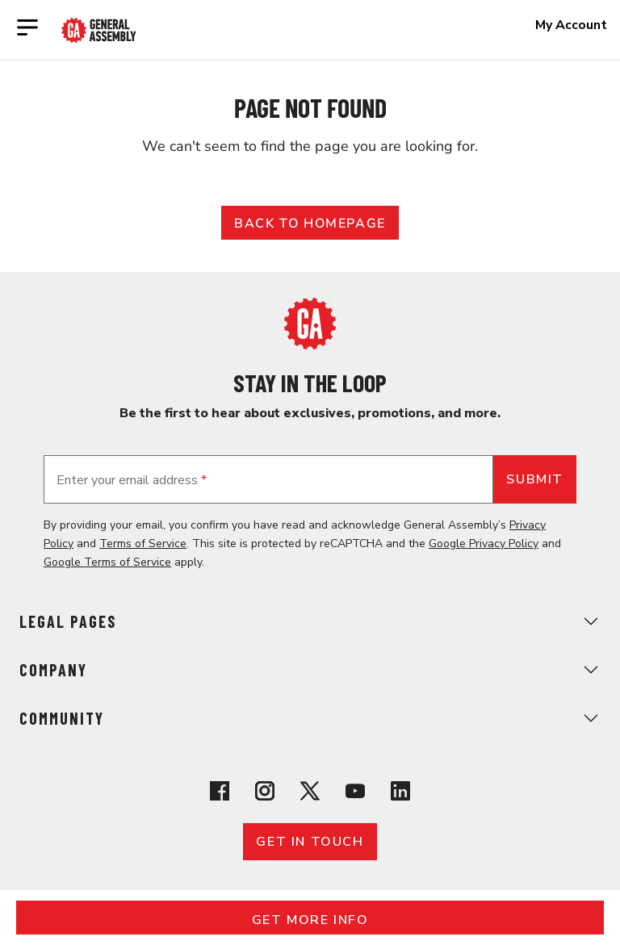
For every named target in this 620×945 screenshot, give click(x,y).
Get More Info (310, 920)
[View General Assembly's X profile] (310, 793)
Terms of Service (142, 543)
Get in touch (309, 842)
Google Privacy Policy (483, 543)
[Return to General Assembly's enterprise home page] (98, 30)
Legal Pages (310, 621)
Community (310, 718)
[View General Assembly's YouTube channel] (355, 793)
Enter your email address (132, 480)
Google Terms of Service (107, 562)
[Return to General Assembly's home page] (310, 345)
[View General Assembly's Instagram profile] (264, 793)
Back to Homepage (310, 223)
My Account (571, 25)
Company (310, 669)
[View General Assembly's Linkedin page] (400, 793)
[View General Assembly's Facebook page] (219, 793)
